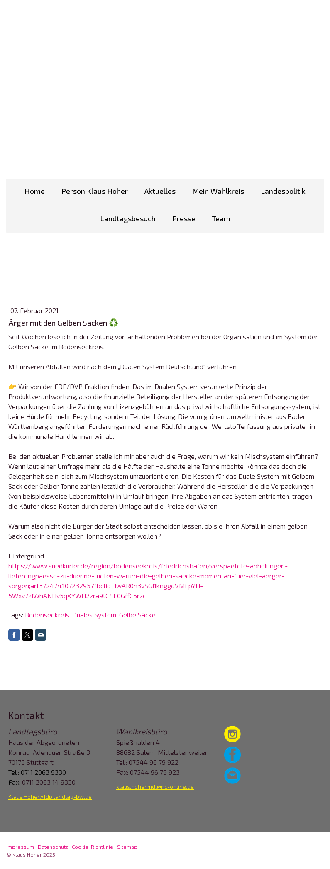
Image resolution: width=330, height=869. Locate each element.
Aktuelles (160, 191)
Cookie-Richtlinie (92, 846)
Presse (184, 218)
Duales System (94, 615)
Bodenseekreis (47, 615)
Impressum (20, 846)
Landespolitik (283, 191)
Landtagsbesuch (128, 218)
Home (34, 191)
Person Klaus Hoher (94, 191)
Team (221, 218)
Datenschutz (53, 846)
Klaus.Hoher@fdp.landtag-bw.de (50, 796)
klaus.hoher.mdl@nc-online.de (155, 786)
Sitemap (127, 846)
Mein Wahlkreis (218, 191)
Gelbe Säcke (137, 615)
